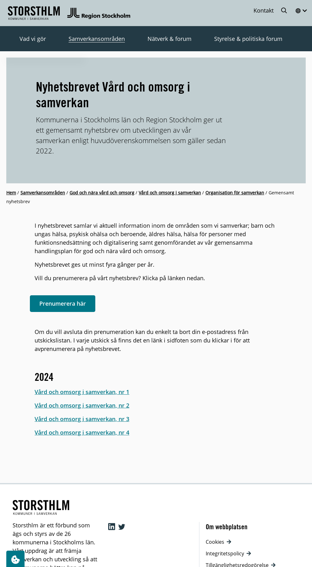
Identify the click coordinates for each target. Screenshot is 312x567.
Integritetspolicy (228, 553)
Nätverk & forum (170, 38)
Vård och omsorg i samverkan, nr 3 (82, 419)
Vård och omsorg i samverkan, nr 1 (82, 392)
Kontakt (264, 10)
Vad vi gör (33, 38)
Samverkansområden (97, 38)
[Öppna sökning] (284, 10)
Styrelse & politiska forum (248, 38)
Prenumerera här (62, 303)
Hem (11, 193)
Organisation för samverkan (234, 193)
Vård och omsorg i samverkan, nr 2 (82, 405)
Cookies (218, 541)
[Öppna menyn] (301, 10)
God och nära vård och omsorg (102, 193)
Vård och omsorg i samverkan (170, 193)
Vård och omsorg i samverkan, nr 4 (82, 432)
